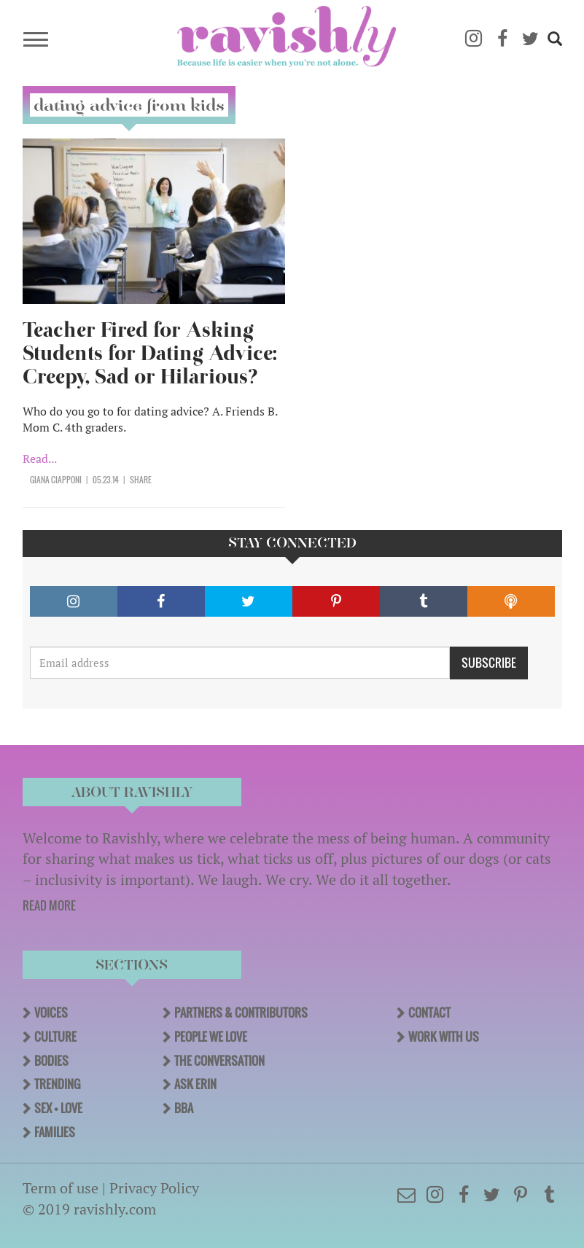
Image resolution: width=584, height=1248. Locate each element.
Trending (57, 1084)
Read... (40, 459)
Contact (429, 1012)
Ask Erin (195, 1084)
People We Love (210, 1036)
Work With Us (443, 1036)
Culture (55, 1036)
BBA (183, 1108)
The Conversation (219, 1060)
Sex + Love (58, 1108)
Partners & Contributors (241, 1012)
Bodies (51, 1060)
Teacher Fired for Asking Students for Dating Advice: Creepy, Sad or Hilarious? (150, 353)
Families (54, 1132)
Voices (51, 1012)
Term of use (60, 1188)
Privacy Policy (154, 1188)
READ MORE (49, 905)
